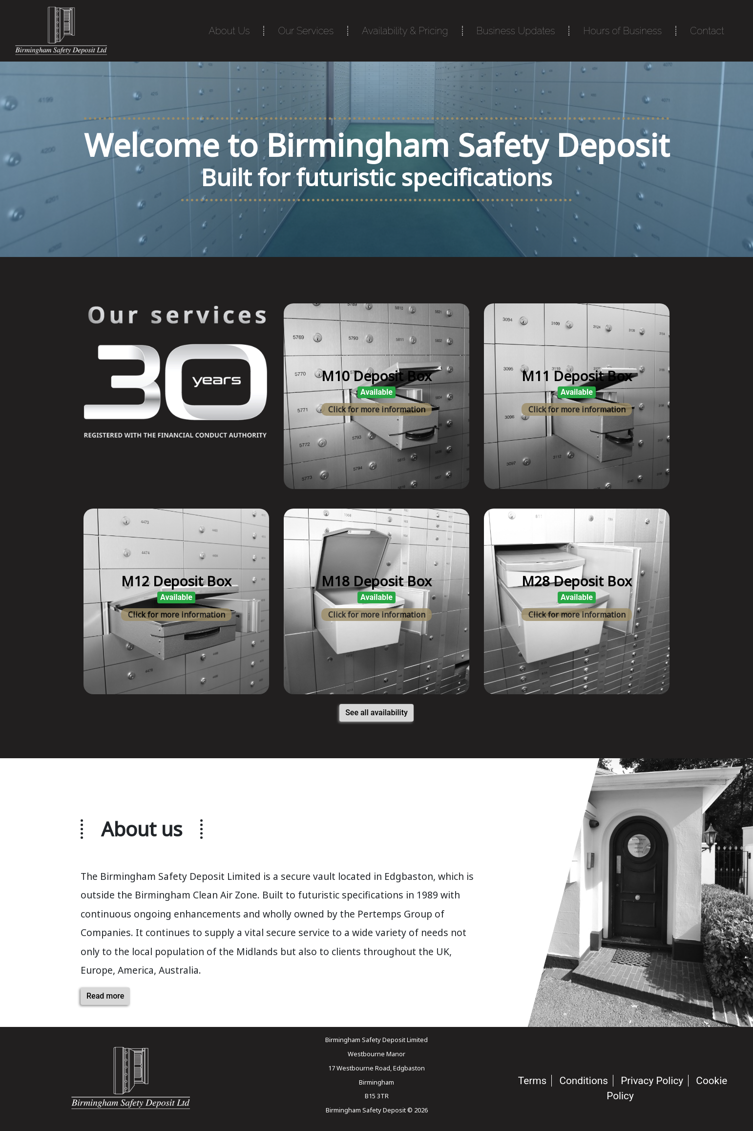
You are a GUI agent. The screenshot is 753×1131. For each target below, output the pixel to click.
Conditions (583, 1081)
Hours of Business (622, 31)
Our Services (306, 31)
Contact (707, 31)
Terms (532, 1081)
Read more (105, 996)
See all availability (376, 712)
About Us (229, 31)
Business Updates (516, 31)
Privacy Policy (652, 1081)
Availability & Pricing (405, 31)
